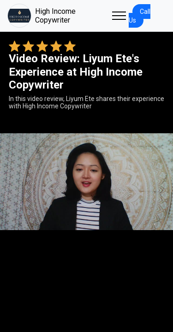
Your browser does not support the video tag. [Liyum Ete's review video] (86, 182)
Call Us (139, 16)
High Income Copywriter (41, 16)
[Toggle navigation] (119, 16)
